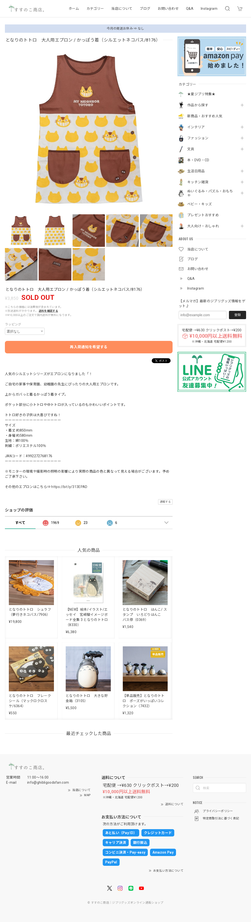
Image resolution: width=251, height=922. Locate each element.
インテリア (196, 127)
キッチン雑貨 (197, 182)
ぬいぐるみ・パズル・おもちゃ (210, 193)
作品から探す (197, 105)
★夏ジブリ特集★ (201, 94)
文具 (190, 149)
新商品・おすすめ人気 (204, 116)
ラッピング (13, 324)
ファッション (197, 138)
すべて (20, 523)
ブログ (145, 9)
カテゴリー (95, 9)
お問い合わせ (168, 9)
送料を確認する (48, 311)
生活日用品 (196, 171)
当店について (121, 9)
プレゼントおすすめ (203, 215)
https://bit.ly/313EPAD (69, 487)
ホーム (74, 9)
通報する (165, 501)
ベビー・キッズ (199, 204)
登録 (237, 315)
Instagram (209, 9)
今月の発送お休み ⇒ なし (125, 28)
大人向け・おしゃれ (203, 226)
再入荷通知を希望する (88, 347)
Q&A (189, 9)
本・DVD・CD (198, 160)
